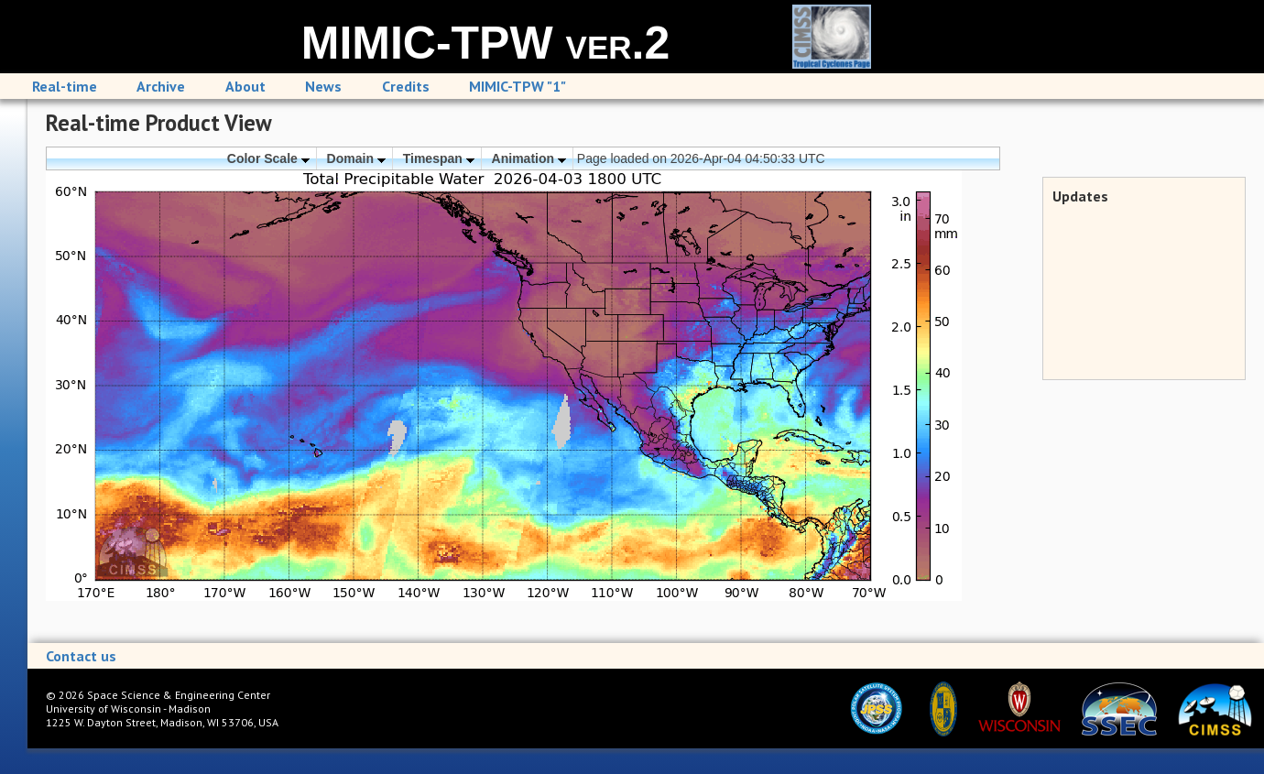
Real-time (64, 86)
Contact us (81, 656)
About (245, 86)
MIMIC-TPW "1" (517, 86)
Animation (529, 158)
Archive (160, 86)
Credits (406, 86)
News (323, 86)
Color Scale (268, 158)
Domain (356, 158)
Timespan (438, 158)
